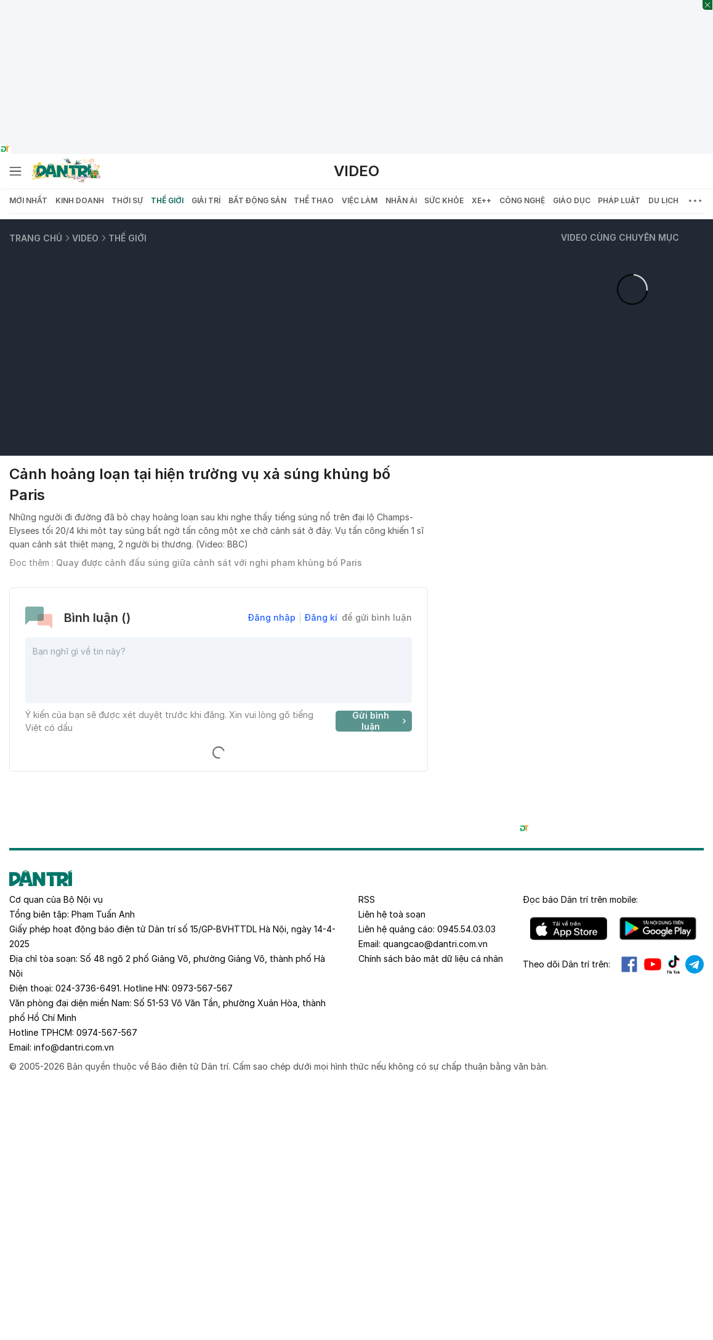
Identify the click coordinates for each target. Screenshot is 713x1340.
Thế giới (167, 200)
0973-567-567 (202, 988)
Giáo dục (571, 200)
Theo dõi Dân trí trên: (566, 964)
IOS (568, 928)
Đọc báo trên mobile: (580, 899)
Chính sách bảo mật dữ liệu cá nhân (430, 958)
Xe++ (481, 200)
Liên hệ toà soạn (391, 914)
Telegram (694, 964)
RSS (366, 899)
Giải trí (205, 200)
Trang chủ (35, 238)
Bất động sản (257, 200)
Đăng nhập (272, 617)
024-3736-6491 (87, 988)
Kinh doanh (79, 200)
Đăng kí (321, 617)
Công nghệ (522, 200)
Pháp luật (619, 200)
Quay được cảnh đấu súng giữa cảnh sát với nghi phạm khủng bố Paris (209, 562)
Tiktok (673, 964)
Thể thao (314, 200)
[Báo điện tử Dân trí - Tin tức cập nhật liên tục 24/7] (66, 171)
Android (657, 928)
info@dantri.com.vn (74, 1047)
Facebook (629, 964)
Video (356, 171)
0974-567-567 (106, 1032)
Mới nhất (28, 200)
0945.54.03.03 (466, 929)
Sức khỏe (444, 200)
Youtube (652, 964)
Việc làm (359, 200)
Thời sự (127, 200)
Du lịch (663, 200)
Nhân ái (401, 200)
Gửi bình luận (380, 721)
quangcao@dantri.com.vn (435, 943)
